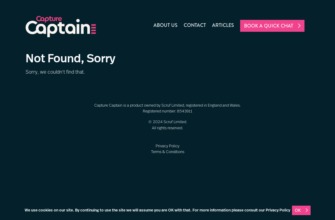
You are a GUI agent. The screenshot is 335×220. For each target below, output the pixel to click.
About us (165, 25)
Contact (195, 25)
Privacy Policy (167, 146)
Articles (223, 25)
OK (298, 210)
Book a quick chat (268, 25)
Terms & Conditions (167, 152)
